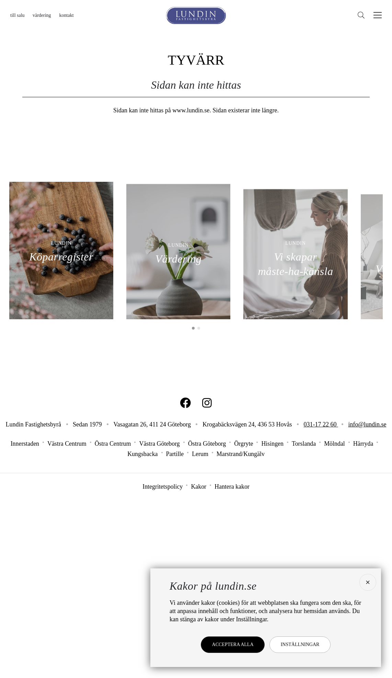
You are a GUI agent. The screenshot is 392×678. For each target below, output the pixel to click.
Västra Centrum (66, 623)
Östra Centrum (112, 623)
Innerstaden (24, 623)
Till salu (17, 15)
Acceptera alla (232, 644)
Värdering (42, 15)
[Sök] (363, 15)
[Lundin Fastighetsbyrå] (196, 15)
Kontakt (66, 15)
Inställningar (300, 644)
